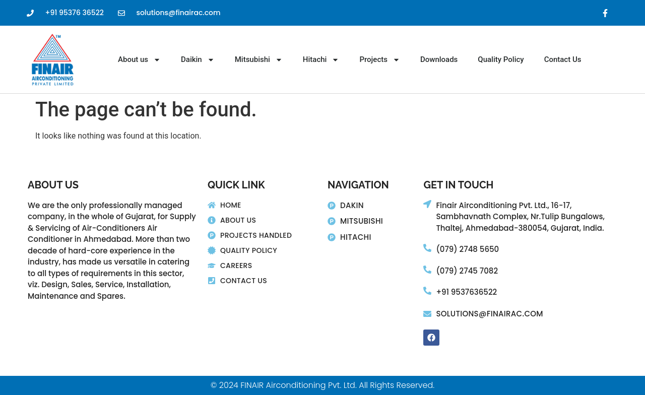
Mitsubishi (259, 59)
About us (139, 59)
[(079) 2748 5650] (427, 248)
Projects (379, 59)
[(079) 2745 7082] (427, 270)
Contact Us (563, 59)
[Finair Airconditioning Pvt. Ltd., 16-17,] (427, 204)
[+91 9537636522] (427, 291)
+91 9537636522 (466, 292)
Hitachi (321, 59)
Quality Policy (501, 59)
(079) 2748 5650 (467, 249)
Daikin (198, 59)
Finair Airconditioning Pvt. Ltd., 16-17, (503, 205)
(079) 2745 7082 (467, 271)
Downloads (439, 59)
